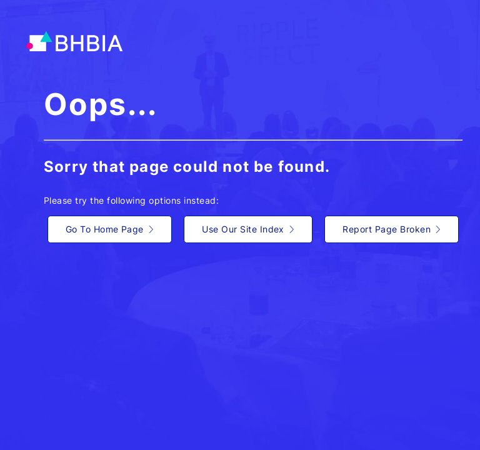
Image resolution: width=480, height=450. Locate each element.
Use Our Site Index (248, 229)
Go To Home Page (110, 229)
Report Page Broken (391, 229)
